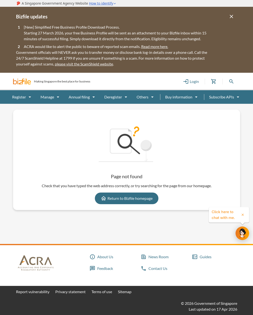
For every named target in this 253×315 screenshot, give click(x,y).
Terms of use (101, 291)
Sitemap (124, 291)
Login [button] (191, 81)
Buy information (182, 97)
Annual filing (83, 97)
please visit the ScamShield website (84, 64)
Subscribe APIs (225, 97)
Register (22, 97)
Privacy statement (70, 291)
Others (146, 97)
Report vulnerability (32, 291)
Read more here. (154, 46)
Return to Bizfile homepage (127, 198)
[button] (22, 81)
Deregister (116, 97)
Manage (51, 97)
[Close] (231, 16)
